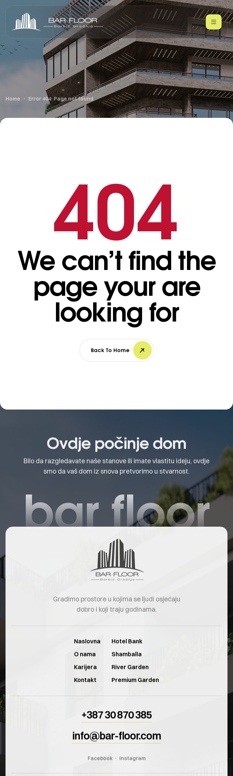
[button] (116, 727)
